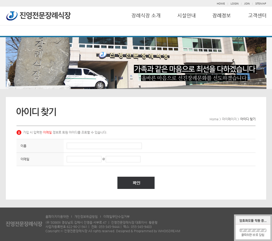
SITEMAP (260, 3)
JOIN (247, 3)
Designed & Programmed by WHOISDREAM (148, 231)
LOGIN (235, 3)
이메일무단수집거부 (116, 216)
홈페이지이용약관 (57, 216)
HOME (221, 3)
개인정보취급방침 (86, 216)
